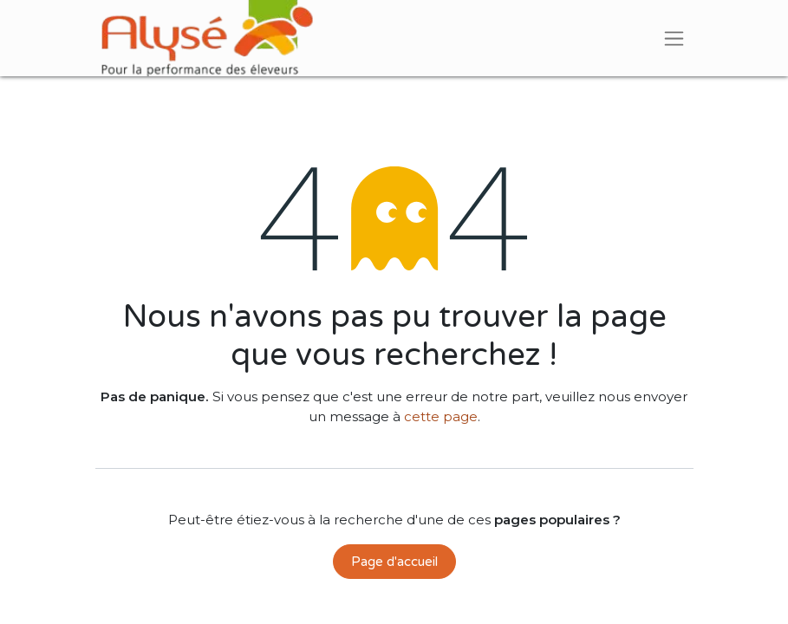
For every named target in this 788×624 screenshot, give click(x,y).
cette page (441, 416)
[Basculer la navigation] (674, 38)
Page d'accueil (394, 561)
